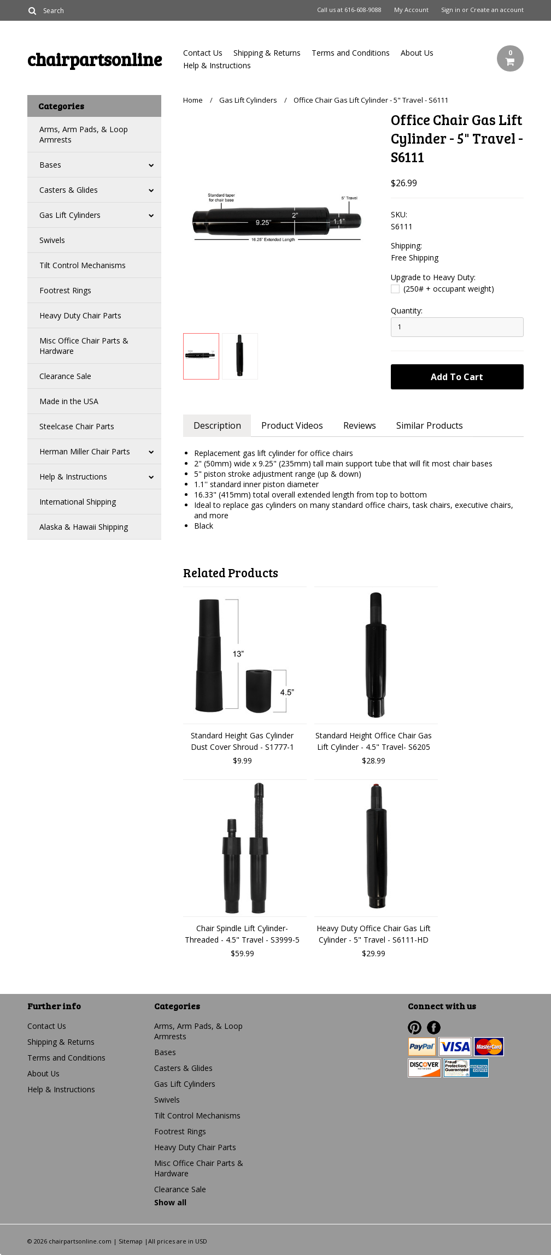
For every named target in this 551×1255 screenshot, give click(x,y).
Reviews (360, 425)
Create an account (497, 10)
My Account (411, 10)
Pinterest (414, 1027)
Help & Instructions (217, 65)
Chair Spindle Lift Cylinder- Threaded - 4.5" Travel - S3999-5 (242, 934)
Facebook (434, 1027)
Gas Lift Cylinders (70, 215)
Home (193, 100)
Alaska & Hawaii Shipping (83, 527)
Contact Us (202, 53)
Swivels (52, 240)
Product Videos (293, 425)
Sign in (450, 10)
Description (217, 425)
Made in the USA (68, 401)
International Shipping (77, 501)
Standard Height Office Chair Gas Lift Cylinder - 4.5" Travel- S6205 (373, 741)
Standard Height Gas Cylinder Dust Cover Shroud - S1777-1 (242, 741)
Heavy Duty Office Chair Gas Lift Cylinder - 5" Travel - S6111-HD (373, 934)
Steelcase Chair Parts (76, 426)
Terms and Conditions (351, 53)
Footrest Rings (65, 290)
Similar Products (431, 425)
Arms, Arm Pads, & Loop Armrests (83, 134)
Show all (170, 1202)
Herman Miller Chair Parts (84, 451)
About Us (417, 53)
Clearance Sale (65, 376)
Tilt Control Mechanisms (82, 265)
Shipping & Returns (267, 53)
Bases (50, 164)
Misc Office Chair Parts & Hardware (83, 345)
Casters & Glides (68, 190)
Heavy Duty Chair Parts (80, 315)
